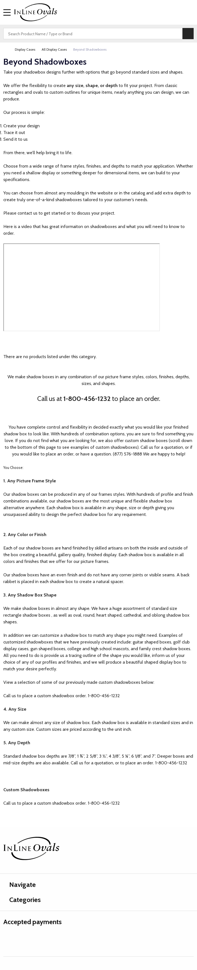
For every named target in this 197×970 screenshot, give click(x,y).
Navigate (19, 884)
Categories (22, 900)
